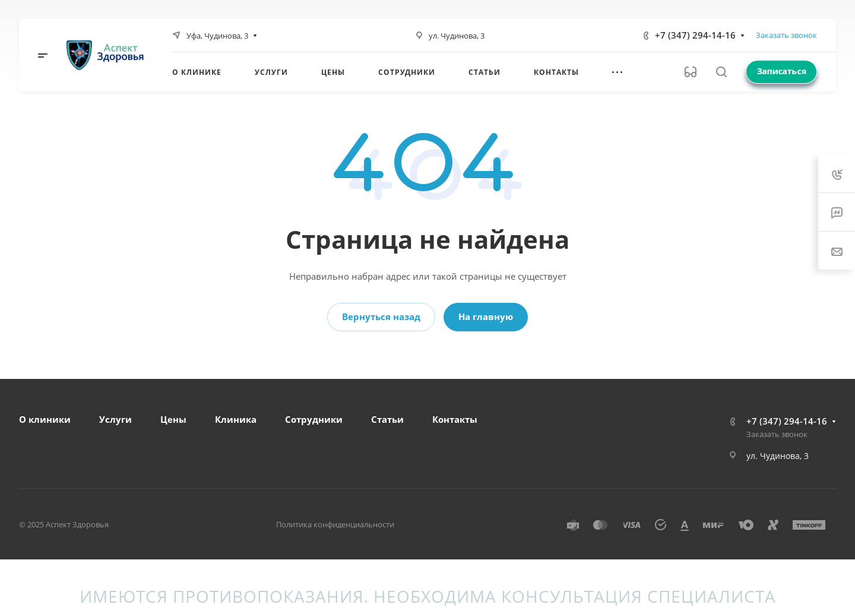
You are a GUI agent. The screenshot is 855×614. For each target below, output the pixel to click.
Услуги (115, 419)
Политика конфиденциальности (335, 524)
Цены (173, 419)
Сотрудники (314, 419)
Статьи (387, 419)
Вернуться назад (381, 316)
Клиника (235, 419)
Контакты (454, 419)
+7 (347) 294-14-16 (695, 35)
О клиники (45, 419)
